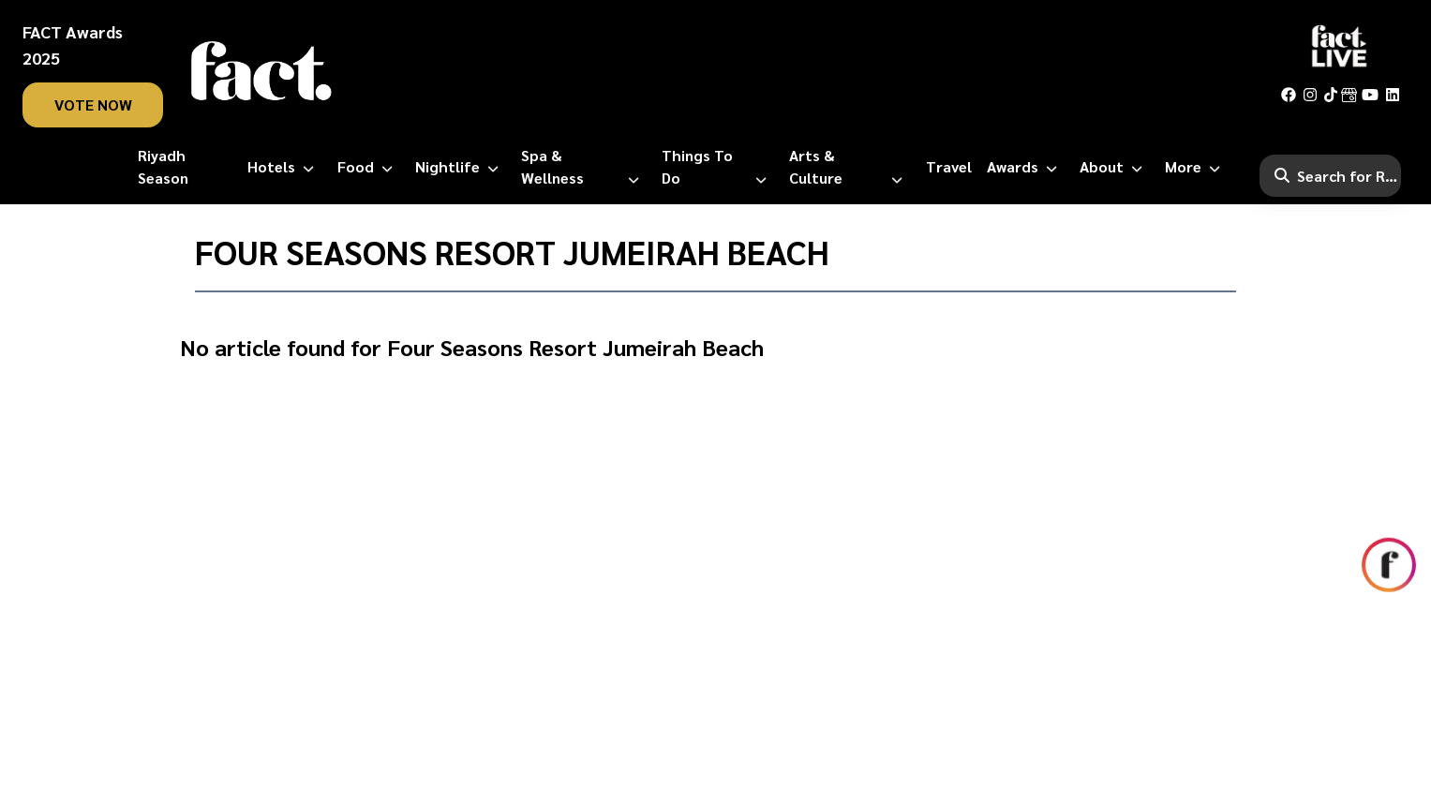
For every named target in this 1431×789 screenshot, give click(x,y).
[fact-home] (261, 71)
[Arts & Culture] (849, 166)
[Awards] (1026, 167)
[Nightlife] (460, 167)
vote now (93, 104)
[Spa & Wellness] (584, 166)
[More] (1196, 167)
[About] (1115, 167)
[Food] (368, 167)
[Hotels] (284, 167)
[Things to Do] (718, 166)
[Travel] (949, 167)
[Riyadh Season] (185, 166)
